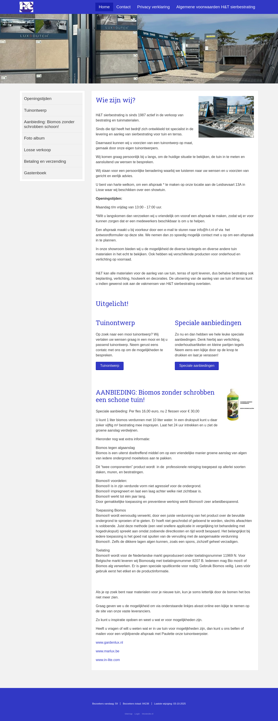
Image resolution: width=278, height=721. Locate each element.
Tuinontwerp (109, 365)
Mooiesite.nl (147, 714)
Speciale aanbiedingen (196, 365)
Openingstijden (38, 98)
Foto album (34, 138)
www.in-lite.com (108, 660)
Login (137, 714)
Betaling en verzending (45, 161)
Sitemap (128, 714)
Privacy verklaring (153, 7)
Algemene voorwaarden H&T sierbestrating (215, 7)
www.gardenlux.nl (109, 642)
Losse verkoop (37, 150)
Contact (123, 7)
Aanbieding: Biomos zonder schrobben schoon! (49, 124)
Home (104, 7)
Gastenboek (35, 173)
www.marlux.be (107, 651)
